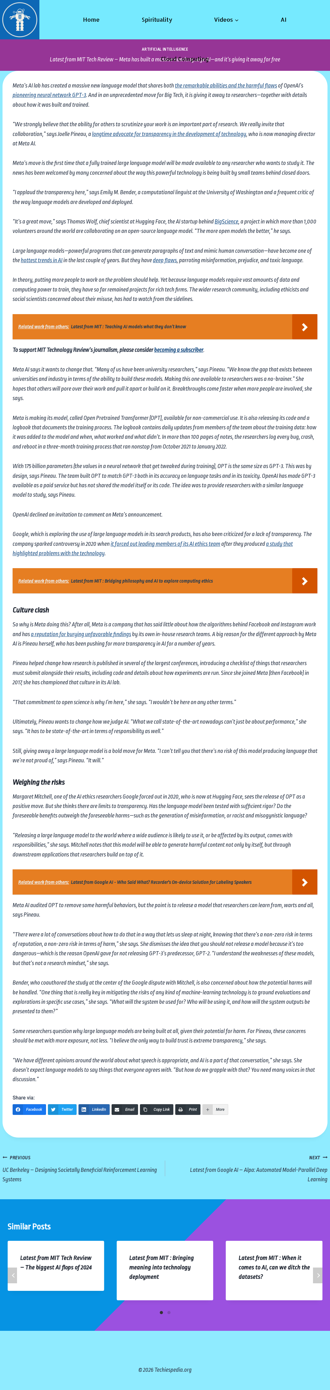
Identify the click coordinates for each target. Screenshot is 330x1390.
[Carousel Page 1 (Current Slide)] (161, 1312)
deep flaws (165, 260)
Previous (12, 1275)
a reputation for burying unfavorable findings (81, 634)
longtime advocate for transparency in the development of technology (169, 134)
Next (317, 1275)
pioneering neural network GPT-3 (49, 95)
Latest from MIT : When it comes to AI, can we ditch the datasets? (274, 1267)
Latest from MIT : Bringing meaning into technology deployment (161, 1267)
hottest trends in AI (41, 260)
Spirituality (157, 19)
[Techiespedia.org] (19, 19)
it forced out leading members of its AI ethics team (165, 544)
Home (91, 19)
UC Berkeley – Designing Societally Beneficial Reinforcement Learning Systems (81, 1168)
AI (284, 19)
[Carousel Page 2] (169, 1312)
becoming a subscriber (178, 350)
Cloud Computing (185, 58)
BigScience (226, 221)
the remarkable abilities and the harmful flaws (226, 85)
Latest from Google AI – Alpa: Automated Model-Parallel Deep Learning (249, 1168)
